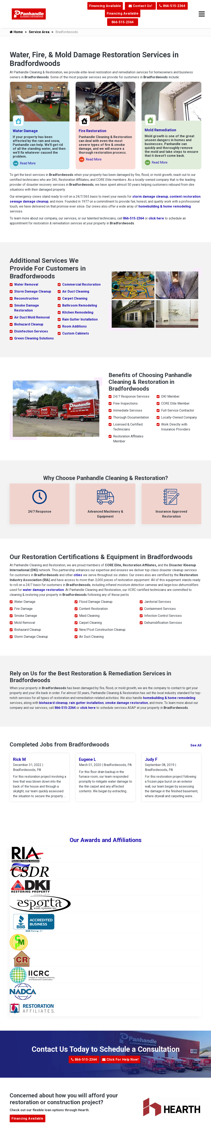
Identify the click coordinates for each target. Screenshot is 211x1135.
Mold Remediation (160, 130)
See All (195, 745)
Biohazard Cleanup (28, 324)
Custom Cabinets (75, 333)
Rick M (19, 759)
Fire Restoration (92, 131)
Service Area (39, 32)
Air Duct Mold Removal (32, 317)
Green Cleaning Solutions (34, 338)
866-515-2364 (172, 6)
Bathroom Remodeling (79, 305)
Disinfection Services (31, 331)
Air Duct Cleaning (75, 291)
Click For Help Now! (120, 1060)
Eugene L (87, 759)
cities (78, 575)
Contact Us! (140, 6)
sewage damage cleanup (29, 201)
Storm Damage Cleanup (32, 291)
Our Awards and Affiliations (106, 840)
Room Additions (74, 326)
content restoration (185, 196)
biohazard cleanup (53, 703)
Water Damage (25, 131)
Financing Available (105, 6)
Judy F (151, 759)
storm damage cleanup (150, 196)
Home (16, 32)
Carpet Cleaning (74, 298)
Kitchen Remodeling (77, 312)
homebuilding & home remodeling (164, 206)
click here (156, 218)
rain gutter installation (86, 703)
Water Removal (26, 284)
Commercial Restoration (81, 284)
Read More (24, 163)
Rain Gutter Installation (80, 319)
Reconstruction (26, 298)
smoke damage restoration (126, 703)
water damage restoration (43, 590)
